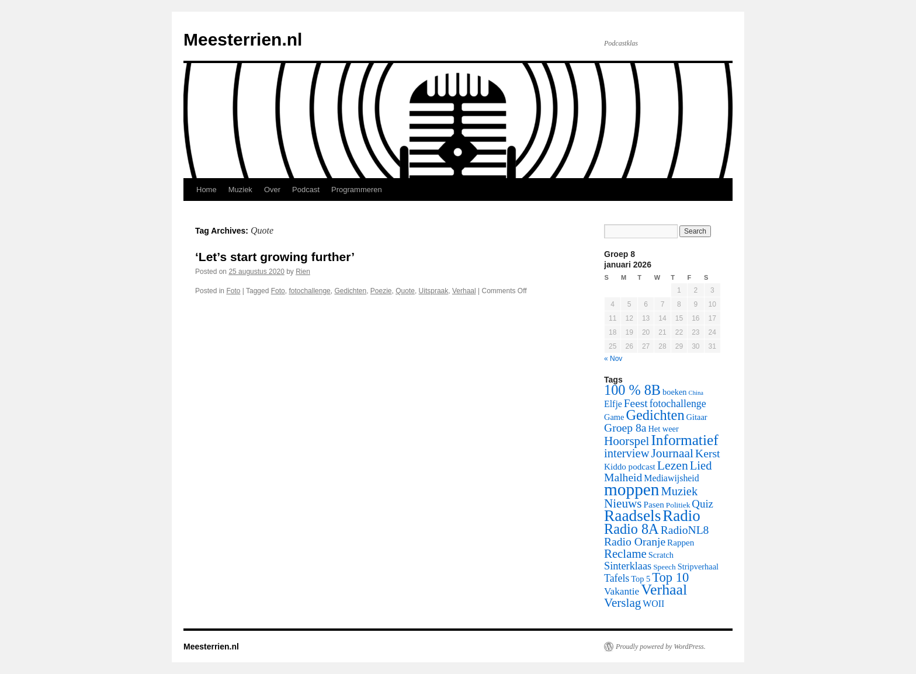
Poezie (381, 291)
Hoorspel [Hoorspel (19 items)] (626, 441)
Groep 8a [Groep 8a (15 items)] (625, 428)
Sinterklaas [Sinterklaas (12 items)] (627, 566)
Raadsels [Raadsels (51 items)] (632, 515)
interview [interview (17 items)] (626, 453)
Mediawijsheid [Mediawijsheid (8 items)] (671, 478)
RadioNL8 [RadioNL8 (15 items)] (685, 530)
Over (272, 189)
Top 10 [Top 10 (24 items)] (670, 577)
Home (206, 189)
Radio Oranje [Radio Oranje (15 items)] (634, 542)
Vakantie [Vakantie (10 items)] (621, 591)
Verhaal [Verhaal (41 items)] (664, 589)
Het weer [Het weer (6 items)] (663, 428)
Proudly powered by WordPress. (661, 646)
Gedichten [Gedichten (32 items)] (655, 415)
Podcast (306, 189)
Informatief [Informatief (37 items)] (684, 440)
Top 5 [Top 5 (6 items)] (640, 578)
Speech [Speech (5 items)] (664, 566)
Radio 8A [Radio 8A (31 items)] (631, 529)
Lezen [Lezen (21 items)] (672, 465)
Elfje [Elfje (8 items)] (613, 404)
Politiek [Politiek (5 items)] (678, 505)
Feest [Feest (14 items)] (636, 403)
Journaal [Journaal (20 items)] (672, 453)
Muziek (240, 189)
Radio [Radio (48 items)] (681, 515)
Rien (303, 271)
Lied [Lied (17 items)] (701, 465)
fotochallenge (309, 291)
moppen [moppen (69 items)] (632, 489)
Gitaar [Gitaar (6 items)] (696, 417)
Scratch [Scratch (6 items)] (661, 555)
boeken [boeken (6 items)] (674, 392)
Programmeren (356, 189)
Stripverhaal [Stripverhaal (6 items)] (698, 566)
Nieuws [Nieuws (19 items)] (623, 503)
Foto (233, 291)
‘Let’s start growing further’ (275, 256)
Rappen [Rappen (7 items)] (680, 542)
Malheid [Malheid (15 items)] (623, 477)
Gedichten (350, 291)
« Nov (613, 359)
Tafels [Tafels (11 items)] (616, 578)
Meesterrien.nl (242, 39)
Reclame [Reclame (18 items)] (625, 554)
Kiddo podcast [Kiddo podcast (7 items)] (629, 466)
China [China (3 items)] (696, 393)
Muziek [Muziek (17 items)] (679, 491)
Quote (405, 291)
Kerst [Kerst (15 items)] (707, 453)
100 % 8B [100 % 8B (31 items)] (632, 390)
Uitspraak (434, 291)
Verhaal (464, 291)
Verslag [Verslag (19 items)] (622, 603)
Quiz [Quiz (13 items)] (702, 504)
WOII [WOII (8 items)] (653, 604)
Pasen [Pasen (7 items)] (654, 504)
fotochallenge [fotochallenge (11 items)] (678, 403)
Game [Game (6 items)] (614, 417)
